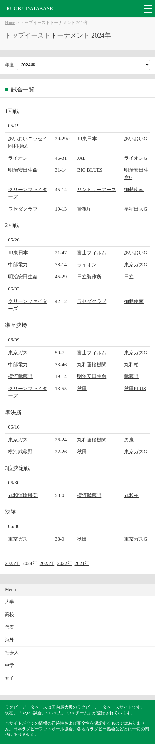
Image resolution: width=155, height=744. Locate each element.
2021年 (82, 563)
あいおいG (135, 138)
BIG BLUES (89, 170)
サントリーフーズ (96, 189)
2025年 (12, 563)
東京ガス (18, 352)
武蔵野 (131, 376)
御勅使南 (134, 189)
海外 (9, 639)
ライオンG (135, 158)
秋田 (82, 388)
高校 (9, 614)
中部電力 (18, 264)
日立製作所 (89, 276)
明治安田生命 (23, 170)
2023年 (47, 563)
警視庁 (84, 209)
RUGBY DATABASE (30, 8)
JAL (81, 158)
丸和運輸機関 (91, 364)
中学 (9, 665)
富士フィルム (91, 252)
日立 (129, 276)
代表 (9, 627)
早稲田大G (135, 209)
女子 (9, 678)
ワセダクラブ (23, 209)
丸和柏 (131, 364)
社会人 (12, 652)
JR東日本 (87, 138)
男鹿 (129, 439)
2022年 (64, 563)
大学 (9, 601)
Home (10, 22)
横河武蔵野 (20, 376)
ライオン (18, 158)
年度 (9, 64)
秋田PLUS (135, 388)
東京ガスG (135, 264)
